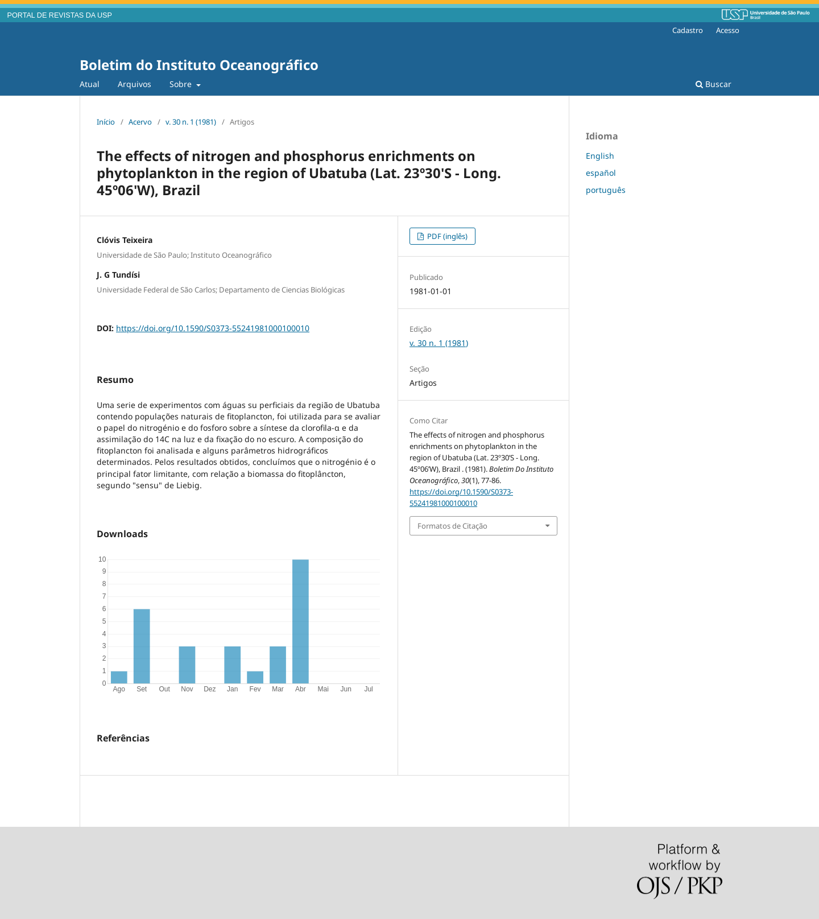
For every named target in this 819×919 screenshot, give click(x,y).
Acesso (727, 30)
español (601, 172)
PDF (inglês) (446, 236)
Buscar (713, 84)
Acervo (140, 122)
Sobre (181, 84)
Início (106, 122)
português (606, 189)
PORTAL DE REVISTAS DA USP (59, 15)
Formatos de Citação (452, 526)
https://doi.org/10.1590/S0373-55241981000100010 (212, 328)
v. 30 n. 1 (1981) (191, 122)
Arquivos (134, 84)
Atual (90, 84)
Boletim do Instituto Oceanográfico (199, 64)
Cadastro (687, 30)
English (600, 155)
